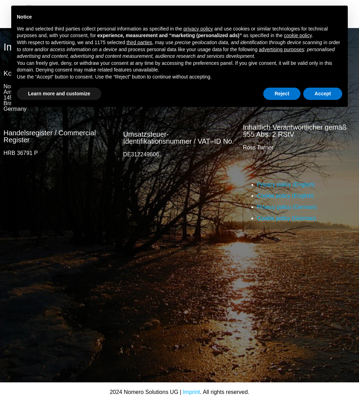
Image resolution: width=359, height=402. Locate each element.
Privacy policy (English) (286, 185)
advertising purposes (281, 49)
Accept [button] (322, 93)
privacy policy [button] (198, 29)
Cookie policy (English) (285, 196)
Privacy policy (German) (287, 207)
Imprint (191, 392)
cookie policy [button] (298, 35)
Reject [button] (282, 93)
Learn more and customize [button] (59, 93)
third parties (139, 42)
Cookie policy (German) (286, 218)
